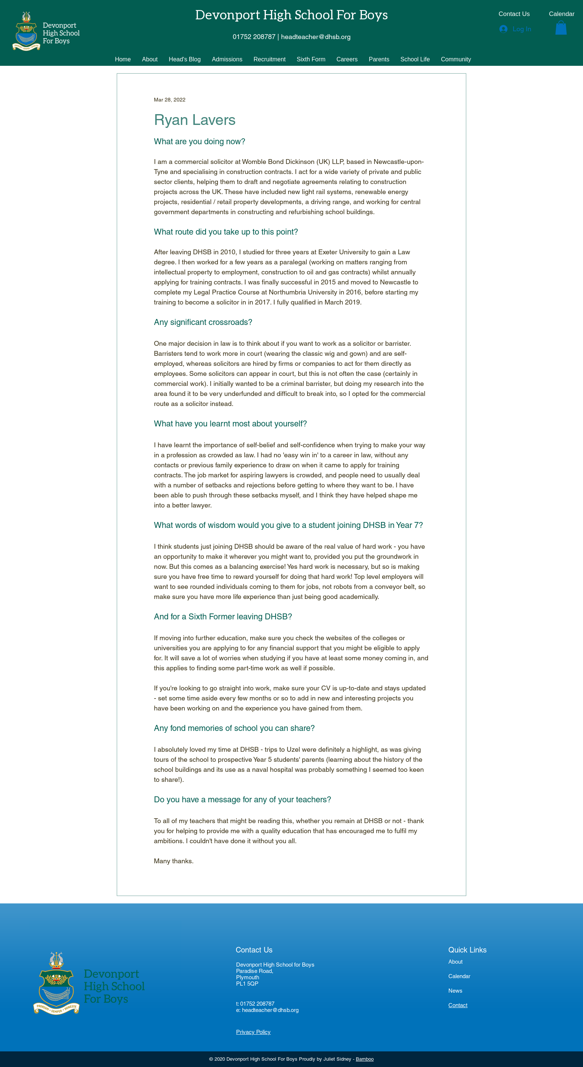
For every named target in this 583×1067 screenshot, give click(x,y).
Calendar (459, 976)
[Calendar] (561, 14)
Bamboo (365, 1059)
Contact (457, 1005)
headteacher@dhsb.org (270, 1010)
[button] (561, 27)
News (455, 990)
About (455, 961)
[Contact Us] (514, 14)
